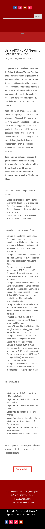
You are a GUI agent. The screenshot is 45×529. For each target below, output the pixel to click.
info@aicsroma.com (22, 499)
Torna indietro (22, 469)
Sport (20, 59)
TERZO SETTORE (28, 59)
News (15, 59)
